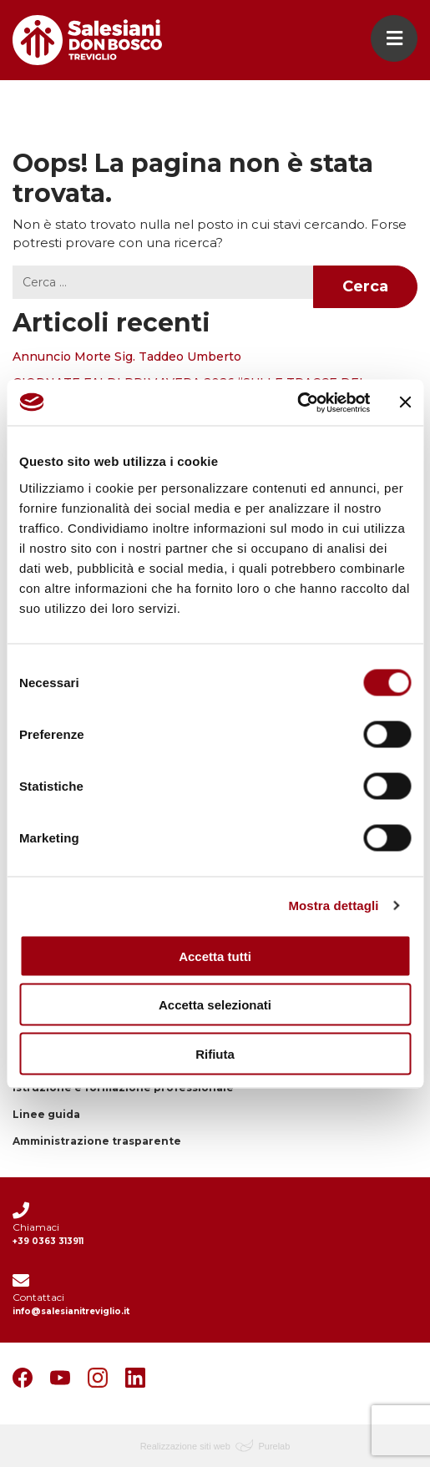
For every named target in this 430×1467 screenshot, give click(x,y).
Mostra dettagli (333, 905)
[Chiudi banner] (405, 402)
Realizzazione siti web (185, 1446)
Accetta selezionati (215, 1005)
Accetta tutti (215, 955)
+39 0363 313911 (48, 1241)
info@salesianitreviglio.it (71, 1311)
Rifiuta (215, 1053)
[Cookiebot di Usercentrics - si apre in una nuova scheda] (297, 402)
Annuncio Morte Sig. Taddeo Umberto (127, 356)
